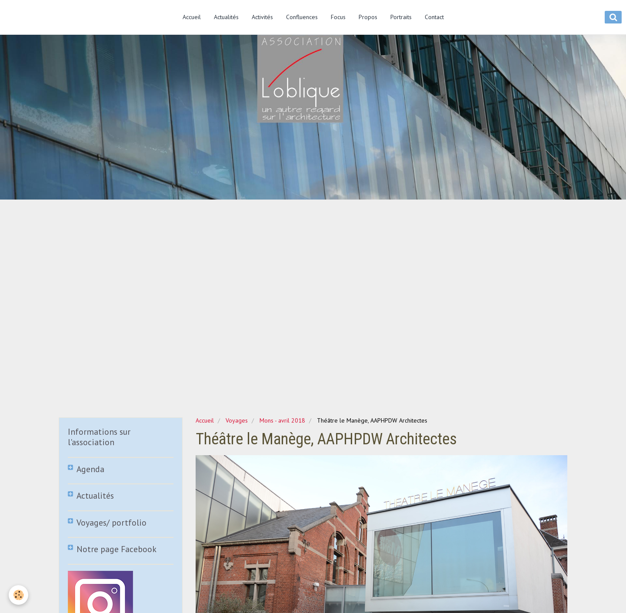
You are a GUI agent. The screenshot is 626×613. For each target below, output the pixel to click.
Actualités (226, 17)
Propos (368, 17)
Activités (262, 17)
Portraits (401, 17)
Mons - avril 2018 (282, 420)
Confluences (302, 17)
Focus (338, 17)
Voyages (237, 420)
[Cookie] (18, 595)
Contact (434, 17)
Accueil (192, 17)
